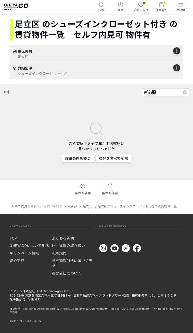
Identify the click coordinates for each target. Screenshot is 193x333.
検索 (101, 7)
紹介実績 (17, 261)
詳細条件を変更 (78, 158)
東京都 (72, 206)
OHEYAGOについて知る (29, 246)
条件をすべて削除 (113, 158)
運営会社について (67, 273)
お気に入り (141, 6)
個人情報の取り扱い (68, 246)
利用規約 (59, 253)
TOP (13, 238)
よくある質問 (63, 238)
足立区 (87, 206)
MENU (181, 7)
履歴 (120, 7)
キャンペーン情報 (24, 253)
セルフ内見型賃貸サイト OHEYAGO (36, 206)
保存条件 (161, 6)
